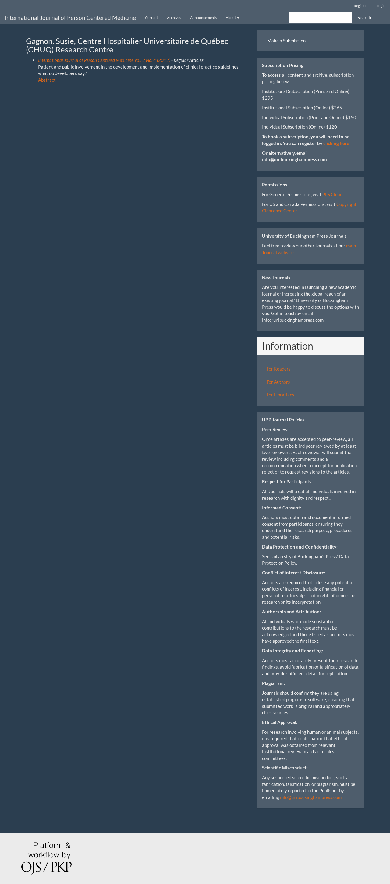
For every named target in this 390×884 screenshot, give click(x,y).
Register (360, 5)
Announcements (203, 17)
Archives (174, 17)
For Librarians (280, 394)
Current (151, 17)
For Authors (278, 382)
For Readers (279, 368)
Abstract (47, 80)
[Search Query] (320, 17)
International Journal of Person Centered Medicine (70, 17)
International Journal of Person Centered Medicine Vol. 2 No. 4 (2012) (104, 60)
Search (364, 17)
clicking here (336, 143)
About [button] (232, 17)
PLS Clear (332, 194)
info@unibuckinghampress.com (311, 797)
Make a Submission (286, 40)
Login (381, 5)
